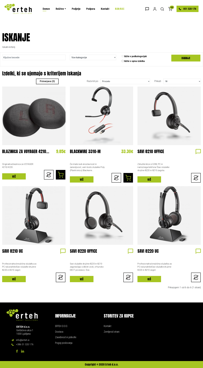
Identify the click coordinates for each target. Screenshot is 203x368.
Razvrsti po (92, 81)
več (14, 176)
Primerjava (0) (47, 81)
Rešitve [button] (60, 8)
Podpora (90, 8)
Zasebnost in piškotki (65, 337)
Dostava (59, 331)
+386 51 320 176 (24, 344)
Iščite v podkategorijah (134, 56)
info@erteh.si (22, 340)
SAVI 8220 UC (148, 251)
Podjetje (76, 8)
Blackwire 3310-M (85, 151)
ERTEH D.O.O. (61, 326)
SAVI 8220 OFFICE (83, 251)
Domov (46, 8)
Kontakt (105, 8)
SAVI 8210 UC (12, 251)
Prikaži (157, 81)
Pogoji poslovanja (63, 342)
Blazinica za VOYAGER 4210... (25, 151)
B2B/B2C (119, 8)
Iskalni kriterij (8, 47)
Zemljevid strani (111, 331)
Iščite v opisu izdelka (133, 61)
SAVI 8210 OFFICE (150, 151)
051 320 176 (187, 8)
